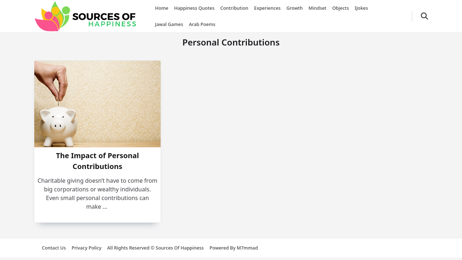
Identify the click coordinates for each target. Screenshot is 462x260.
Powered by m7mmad (234, 248)
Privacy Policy (86, 248)
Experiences (267, 8)
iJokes (361, 8)
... (105, 207)
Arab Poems (202, 24)
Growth (295, 8)
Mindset (318, 8)
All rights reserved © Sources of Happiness (155, 248)
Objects (340, 8)
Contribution (234, 8)
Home (162, 8)
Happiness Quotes (194, 8)
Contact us (54, 248)
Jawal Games (169, 24)
